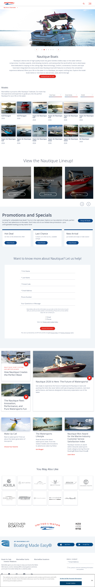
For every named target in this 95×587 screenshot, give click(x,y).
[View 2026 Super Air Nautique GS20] (40, 134)
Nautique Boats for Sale (47, 76)
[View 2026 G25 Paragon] (24, 111)
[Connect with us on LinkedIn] (32, 574)
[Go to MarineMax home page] (11, 3)
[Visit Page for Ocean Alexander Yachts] (40, 498)
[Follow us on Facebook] (1, 574)
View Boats (10, 243)
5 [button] (50, 49)
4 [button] (48, 49)
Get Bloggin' (40, 449)
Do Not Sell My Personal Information (71, 578)
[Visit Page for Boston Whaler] (70, 483)
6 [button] (53, 49)
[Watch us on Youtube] (24, 574)
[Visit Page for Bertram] (55, 483)
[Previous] (82, 204)
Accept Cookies (70, 583)
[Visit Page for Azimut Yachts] (40, 483)
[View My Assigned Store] (9, 7)
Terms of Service (65, 333)
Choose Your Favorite (11, 447)
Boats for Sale (6, 559)
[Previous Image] (37, 49)
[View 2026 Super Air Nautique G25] (71, 111)
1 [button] (41, 49)
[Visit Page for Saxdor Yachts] (55, 498)
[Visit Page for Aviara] (24, 483)
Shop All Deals (85, 221)
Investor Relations (10, 561)
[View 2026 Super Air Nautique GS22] (55, 134)
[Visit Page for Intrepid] (24, 498)
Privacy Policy (54, 333)
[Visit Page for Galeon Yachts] (9, 498)
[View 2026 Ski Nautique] (86, 134)
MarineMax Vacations (41, 559)
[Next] (88, 204)
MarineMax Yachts (22, 559)
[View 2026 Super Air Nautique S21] (86, 111)
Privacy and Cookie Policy (50, 322)
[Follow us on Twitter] (9, 574)
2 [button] (44, 49)
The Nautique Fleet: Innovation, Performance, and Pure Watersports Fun (15, 404)
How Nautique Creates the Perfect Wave (15, 373)
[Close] (92, 580)
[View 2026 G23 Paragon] (8, 111)
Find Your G (17, 194)
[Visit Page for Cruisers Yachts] (86, 483)
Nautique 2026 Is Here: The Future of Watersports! (62, 381)
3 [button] (46, 49)
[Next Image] (58, 49)
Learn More (71, 454)
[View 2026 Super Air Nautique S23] (8, 134)
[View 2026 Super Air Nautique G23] (55, 111)
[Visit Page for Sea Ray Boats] (70, 498)
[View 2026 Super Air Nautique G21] (40, 111)
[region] (47, 580)
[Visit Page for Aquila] (9, 483)
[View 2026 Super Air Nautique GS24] (71, 134)
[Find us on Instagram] (16, 574)
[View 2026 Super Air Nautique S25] (24, 134)
